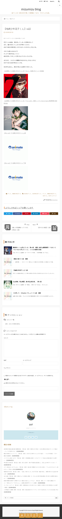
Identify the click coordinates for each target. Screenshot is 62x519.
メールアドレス (27, 360)
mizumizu (54, 200)
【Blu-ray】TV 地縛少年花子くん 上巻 (15, 133)
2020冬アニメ (27, 193)
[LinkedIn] (35, 213)
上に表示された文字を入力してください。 (14, 383)
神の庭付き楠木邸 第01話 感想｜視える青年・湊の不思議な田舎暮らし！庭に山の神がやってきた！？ (30, 462)
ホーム (6, 19)
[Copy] (53, 213)
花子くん (45, 196)
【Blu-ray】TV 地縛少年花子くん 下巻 (15, 163)
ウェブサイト (7, 368)
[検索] (59, 1)
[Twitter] (8, 213)
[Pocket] (44, 213)
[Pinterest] (26, 213)
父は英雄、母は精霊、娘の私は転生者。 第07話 (27, 281)
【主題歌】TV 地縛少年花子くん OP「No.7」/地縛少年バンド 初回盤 (24, 71)
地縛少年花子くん (16, 193)
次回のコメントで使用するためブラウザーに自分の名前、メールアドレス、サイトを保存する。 (29, 375)
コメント (6, 338)
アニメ (13, 19)
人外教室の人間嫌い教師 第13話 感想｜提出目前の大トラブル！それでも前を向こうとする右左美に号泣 (31, 490)
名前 (5, 360)
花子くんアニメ (53, 196)
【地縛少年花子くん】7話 (20, 270)
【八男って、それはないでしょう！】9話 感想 (27, 293)
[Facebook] (17, 213)
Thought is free (39, 513)
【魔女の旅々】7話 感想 (20, 259)
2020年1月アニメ (36, 193)
